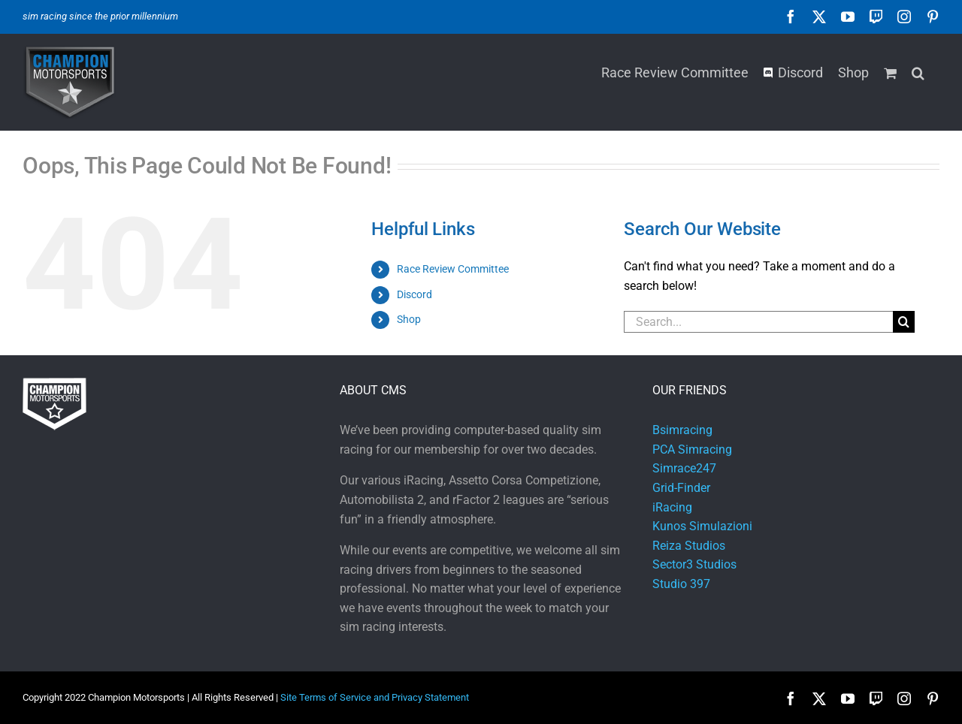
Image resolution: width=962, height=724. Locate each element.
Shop (409, 319)
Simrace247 (684, 468)
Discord (414, 294)
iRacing (672, 507)
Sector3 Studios (694, 564)
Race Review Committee (453, 269)
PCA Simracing (692, 449)
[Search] (904, 322)
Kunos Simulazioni (702, 526)
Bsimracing (682, 430)
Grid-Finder (681, 488)
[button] (918, 71)
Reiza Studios (688, 545)
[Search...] (758, 322)
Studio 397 (681, 584)
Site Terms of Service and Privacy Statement (374, 697)
